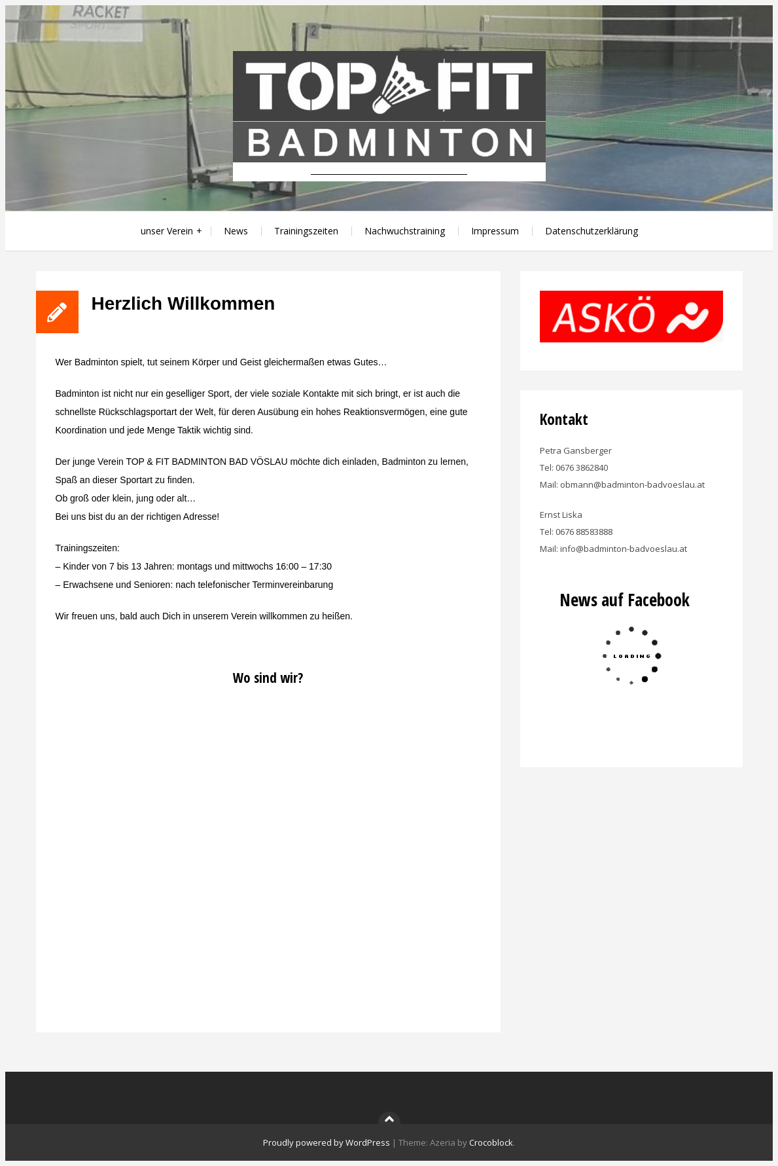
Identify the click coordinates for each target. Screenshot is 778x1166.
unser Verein (167, 231)
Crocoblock (491, 1142)
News (236, 231)
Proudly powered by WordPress (326, 1142)
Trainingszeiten (306, 231)
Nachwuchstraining (404, 231)
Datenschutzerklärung (591, 231)
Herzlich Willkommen (183, 303)
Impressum (495, 231)
